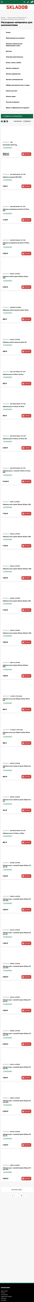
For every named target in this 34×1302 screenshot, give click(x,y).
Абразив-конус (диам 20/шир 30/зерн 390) (15, 665)
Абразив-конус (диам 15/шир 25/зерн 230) (17, 601)
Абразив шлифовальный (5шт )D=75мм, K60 (16, 210)
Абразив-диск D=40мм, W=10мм (13, 406)
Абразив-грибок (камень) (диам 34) (15, 342)
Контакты (3, 1298)
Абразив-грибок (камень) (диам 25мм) (16, 310)
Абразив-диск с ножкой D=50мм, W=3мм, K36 (16, 471)
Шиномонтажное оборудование (17, 17)
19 (21, 1195)
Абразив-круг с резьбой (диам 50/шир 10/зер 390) (17, 967)
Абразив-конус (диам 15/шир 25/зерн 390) (17, 536)
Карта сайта (4, 1291)
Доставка (3, 1300)
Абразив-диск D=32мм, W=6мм (13, 374)
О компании (4, 1294)
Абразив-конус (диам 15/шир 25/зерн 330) (17, 504)
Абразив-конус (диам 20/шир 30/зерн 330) (17, 633)
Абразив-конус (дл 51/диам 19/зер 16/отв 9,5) (16, 699)
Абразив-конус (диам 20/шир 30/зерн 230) (17, 569)
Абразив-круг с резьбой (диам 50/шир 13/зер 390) (17, 1101)
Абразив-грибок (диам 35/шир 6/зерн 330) (15, 277)
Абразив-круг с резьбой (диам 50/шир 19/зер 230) (17, 1168)
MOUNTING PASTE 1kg (10, 145)
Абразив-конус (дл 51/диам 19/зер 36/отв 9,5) (16, 733)
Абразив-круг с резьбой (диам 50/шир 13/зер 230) (17, 1034)
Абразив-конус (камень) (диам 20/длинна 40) (17, 766)
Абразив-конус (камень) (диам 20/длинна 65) (17, 800)
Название (26, 121)
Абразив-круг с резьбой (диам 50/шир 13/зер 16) (17, 1000)
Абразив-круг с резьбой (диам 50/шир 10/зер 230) (17, 899)
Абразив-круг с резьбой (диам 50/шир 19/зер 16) (17, 1135)
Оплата (3, 1293)
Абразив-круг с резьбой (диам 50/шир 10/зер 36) (17, 933)
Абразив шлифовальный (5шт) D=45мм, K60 (16, 243)
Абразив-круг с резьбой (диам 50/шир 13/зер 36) (17, 1067)
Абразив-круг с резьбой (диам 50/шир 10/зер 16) (17, 866)
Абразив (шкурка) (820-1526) (12, 177)
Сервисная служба (6, 1296)
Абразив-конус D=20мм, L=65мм (13, 833)
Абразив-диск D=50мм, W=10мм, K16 (15, 438)
